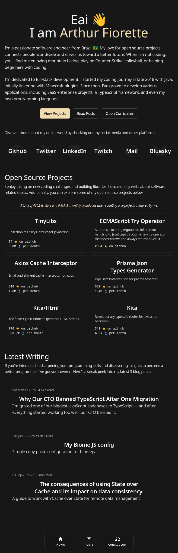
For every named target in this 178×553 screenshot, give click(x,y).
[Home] (60, 541)
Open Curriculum (120, 114)
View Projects (55, 114)
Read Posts (86, 114)
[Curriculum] (117, 541)
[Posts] (89, 541)
